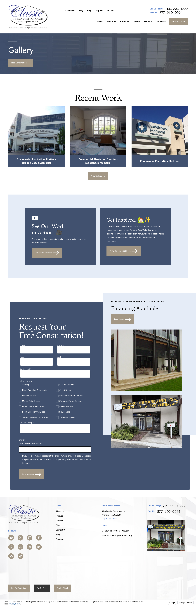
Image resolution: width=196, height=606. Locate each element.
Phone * (23, 357)
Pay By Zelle (42, 588)
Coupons (98, 10)
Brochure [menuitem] (161, 21)
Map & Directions (109, 518)
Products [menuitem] (124, 21)
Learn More (122, 319)
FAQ (89, 10)
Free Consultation (20, 63)
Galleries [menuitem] (148, 21)
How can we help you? (28, 423)
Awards (110, 10)
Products (60, 516)
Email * (59, 357)
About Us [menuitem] (111, 21)
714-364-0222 (176, 9)
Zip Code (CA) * (25, 369)
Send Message (31, 474)
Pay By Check (62, 588)
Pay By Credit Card (19, 588)
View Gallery (98, 176)
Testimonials (69, 10)
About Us (60, 511)
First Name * (24, 345)
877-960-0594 (171, 12)
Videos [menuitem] (136, 21)
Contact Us (178, 21)
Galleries (59, 520)
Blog (81, 10)
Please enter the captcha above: (30, 443)
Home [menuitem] (99, 21)
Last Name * (61, 345)
